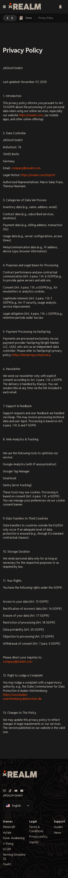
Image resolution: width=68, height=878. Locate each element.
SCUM (7, 849)
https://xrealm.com (31, 115)
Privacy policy (38, 837)
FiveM (7, 864)
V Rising (8, 844)
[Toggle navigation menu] (4, 6)
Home (26, 18)
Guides (58, 827)
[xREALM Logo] (25, 6)
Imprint (33, 842)
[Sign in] (60, 7)
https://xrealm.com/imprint (38, 175)
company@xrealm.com (26, 168)
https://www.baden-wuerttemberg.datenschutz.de (22, 697)
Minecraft (9, 827)
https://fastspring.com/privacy (31, 355)
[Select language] (20, 806)
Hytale (7, 833)
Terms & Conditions (36, 829)
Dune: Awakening (13, 838)
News (57, 833)
